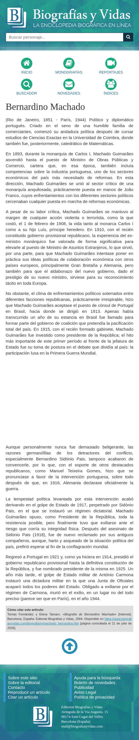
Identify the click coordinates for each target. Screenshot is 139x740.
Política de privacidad (94, 697)
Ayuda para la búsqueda (97, 677)
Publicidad (84, 687)
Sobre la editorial (24, 682)
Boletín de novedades (94, 682)
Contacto (16, 687)
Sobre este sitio (22, 677)
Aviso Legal (85, 692)
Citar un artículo (23, 697)
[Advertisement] (69, 400)
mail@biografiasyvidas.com (82, 726)
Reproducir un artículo (29, 692)
